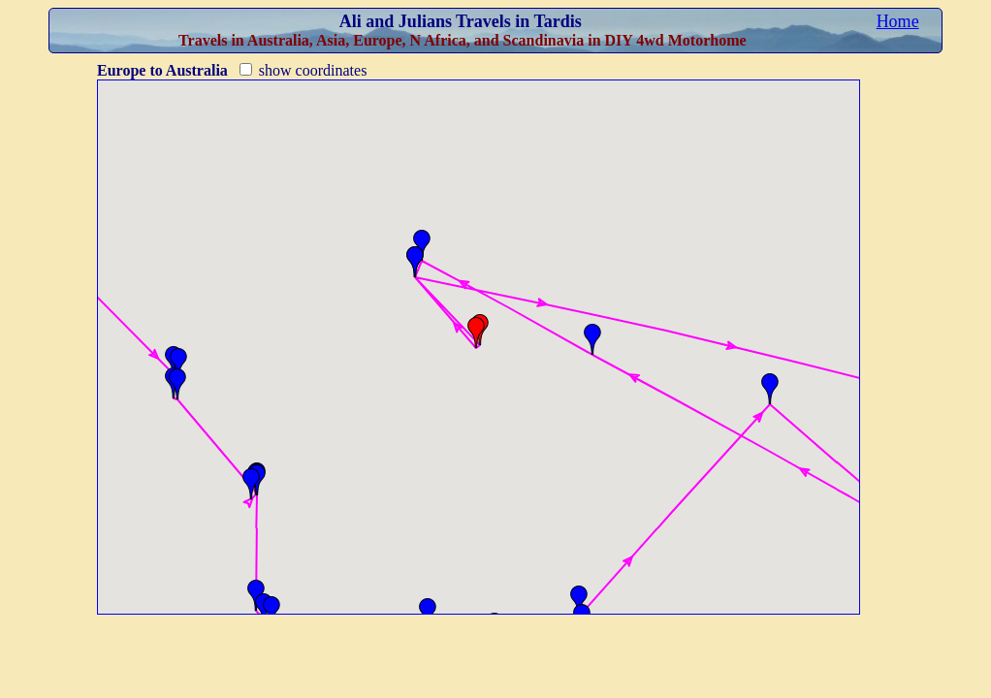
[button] (178, 363)
